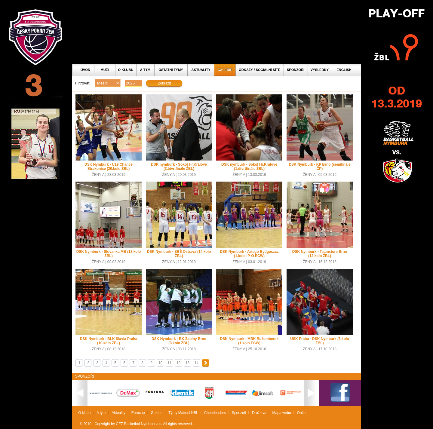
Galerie (224, 70)
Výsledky (320, 70)
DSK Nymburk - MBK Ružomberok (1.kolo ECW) (249, 341)
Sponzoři (295, 70)
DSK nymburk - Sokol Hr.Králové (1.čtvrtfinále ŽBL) (249, 166)
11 (169, 363)
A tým (145, 70)
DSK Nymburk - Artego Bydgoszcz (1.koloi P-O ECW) (249, 254)
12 (178, 363)
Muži (104, 70)
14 (196, 363)
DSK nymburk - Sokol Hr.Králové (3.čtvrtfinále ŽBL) (179, 166)
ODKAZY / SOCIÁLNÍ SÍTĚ (259, 70)
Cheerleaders (215, 413)
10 (160, 363)
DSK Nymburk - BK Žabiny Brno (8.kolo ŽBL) (179, 341)
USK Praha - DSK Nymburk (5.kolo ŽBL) (319, 341)
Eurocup (138, 413)
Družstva (259, 413)
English (344, 70)
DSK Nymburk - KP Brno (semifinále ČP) (319, 166)
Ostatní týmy (170, 70)
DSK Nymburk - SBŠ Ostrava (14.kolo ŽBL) (179, 254)
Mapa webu (281, 413)
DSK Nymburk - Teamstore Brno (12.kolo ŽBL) (319, 254)
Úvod (85, 70)
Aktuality (200, 70)
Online (302, 413)
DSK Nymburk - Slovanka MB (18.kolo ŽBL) (108, 254)
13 (187, 363)
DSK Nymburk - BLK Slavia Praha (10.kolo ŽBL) (108, 341)
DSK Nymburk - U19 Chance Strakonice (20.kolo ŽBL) (108, 166)
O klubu (126, 70)
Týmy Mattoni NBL (183, 413)
